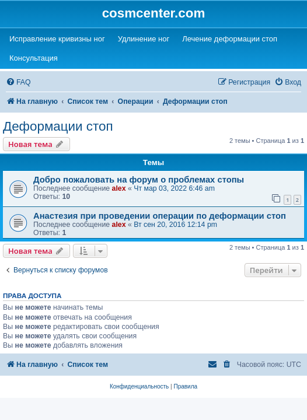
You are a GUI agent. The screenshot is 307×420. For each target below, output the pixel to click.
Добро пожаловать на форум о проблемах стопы (138, 179)
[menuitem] (18, 82)
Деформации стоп (58, 126)
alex (119, 188)
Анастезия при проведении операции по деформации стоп (159, 215)
